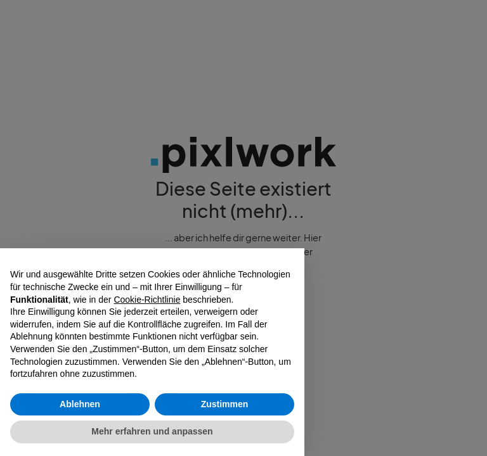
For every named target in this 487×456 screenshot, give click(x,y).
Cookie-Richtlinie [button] (147, 299)
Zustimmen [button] (225, 404)
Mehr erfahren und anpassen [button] (151, 431)
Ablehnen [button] (80, 404)
